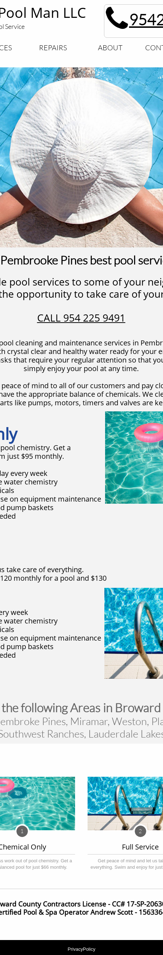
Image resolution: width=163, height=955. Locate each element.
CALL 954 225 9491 (81, 317)
